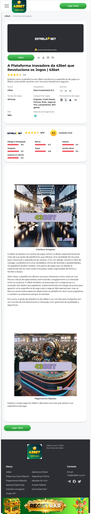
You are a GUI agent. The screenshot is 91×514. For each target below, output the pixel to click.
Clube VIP (10, 493)
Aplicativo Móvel (40, 472)
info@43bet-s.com (76, 475)
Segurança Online (40, 476)
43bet (7, 16)
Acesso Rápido (39, 485)
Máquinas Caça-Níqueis (17, 476)
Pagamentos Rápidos (16, 480)
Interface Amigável (15, 489)
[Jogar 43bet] (73, 6)
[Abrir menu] (7, 5)
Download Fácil (39, 489)
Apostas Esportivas (15, 485)
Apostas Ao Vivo (39, 480)
